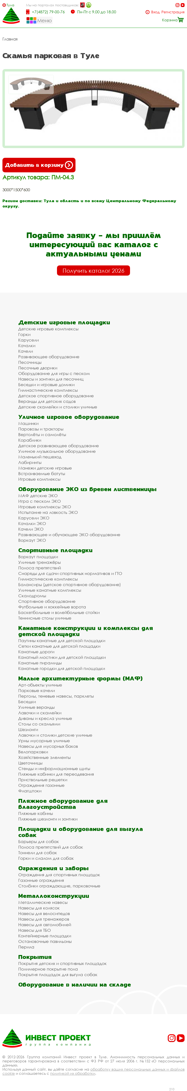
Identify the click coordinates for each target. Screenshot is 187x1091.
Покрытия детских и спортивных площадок (62, 963)
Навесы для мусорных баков (48, 746)
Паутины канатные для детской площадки (61, 640)
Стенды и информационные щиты (54, 768)
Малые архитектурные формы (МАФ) (80, 678)
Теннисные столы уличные (44, 618)
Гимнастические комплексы (48, 390)
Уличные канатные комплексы (49, 590)
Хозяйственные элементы (44, 757)
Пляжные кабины (35, 813)
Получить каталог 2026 (93, 270)
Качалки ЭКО (32, 523)
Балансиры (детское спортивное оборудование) (69, 584)
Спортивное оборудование (46, 601)
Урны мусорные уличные (44, 741)
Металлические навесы (42, 902)
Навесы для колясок (39, 908)
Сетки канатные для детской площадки (59, 646)
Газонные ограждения (41, 880)
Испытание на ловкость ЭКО (48, 512)
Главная (10, 39)
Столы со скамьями (39, 724)
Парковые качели (36, 690)
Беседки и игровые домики (46, 384)
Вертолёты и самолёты (42, 434)
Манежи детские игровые (45, 468)
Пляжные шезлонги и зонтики (47, 819)
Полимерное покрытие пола (48, 969)
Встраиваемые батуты (41, 473)
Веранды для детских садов (47, 401)
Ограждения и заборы (53, 868)
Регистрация (173, 12)
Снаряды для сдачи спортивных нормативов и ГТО (70, 573)
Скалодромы (32, 596)
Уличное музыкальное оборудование (57, 451)
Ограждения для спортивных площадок (59, 875)
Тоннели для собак (37, 853)
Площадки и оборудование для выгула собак (80, 832)
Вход (155, 12)
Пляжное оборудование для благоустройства (63, 804)
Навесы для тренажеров (43, 919)
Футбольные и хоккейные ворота (52, 607)
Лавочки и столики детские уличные (55, 735)
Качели (25, 351)
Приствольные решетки (42, 780)
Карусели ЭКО (33, 518)
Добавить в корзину (39, 165)
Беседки (27, 702)
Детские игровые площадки (64, 322)
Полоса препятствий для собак (50, 847)
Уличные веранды (36, 707)
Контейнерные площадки (44, 936)
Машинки (28, 423)
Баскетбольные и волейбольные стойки (59, 612)
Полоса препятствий (39, 568)
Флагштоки (29, 791)
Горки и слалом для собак (46, 858)
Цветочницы (30, 763)
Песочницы (29, 362)
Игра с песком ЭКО (39, 501)
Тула (10, 5)
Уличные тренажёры (39, 562)
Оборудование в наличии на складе (74, 984)
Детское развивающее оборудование (58, 446)
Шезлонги (28, 729)
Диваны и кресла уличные (45, 718)
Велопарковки (33, 752)
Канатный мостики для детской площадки (62, 657)
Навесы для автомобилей (44, 925)
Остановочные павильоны (45, 941)
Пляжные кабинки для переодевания (56, 774)
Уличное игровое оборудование (68, 417)
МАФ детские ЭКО (38, 496)
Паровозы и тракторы (40, 429)
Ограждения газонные (41, 785)
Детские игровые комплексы (48, 329)
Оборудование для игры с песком (54, 373)
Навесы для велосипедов (44, 913)
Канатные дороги (36, 652)
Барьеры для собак (38, 841)
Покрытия (35, 957)
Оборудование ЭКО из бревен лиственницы (87, 489)
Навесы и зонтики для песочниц (51, 379)
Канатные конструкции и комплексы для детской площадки (85, 631)
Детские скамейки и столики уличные (57, 407)
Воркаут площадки (38, 557)
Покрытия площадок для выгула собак (57, 974)
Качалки (26, 345)
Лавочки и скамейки (39, 713)
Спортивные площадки (55, 550)
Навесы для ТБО (34, 930)
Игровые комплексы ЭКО (44, 507)
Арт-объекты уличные (40, 685)
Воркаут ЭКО (32, 540)
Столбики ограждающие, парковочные (59, 886)
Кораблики (29, 440)
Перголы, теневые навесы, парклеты (56, 696)
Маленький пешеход (39, 457)
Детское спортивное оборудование (56, 396)
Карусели (28, 340)
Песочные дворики (37, 368)
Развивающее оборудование (48, 357)
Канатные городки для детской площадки (61, 668)
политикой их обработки (72, 1073)
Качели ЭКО (31, 529)
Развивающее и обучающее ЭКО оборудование (69, 535)
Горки (24, 334)
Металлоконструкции (53, 896)
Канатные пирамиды (40, 663)
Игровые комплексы (39, 479)
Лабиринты (29, 462)
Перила (26, 947)
